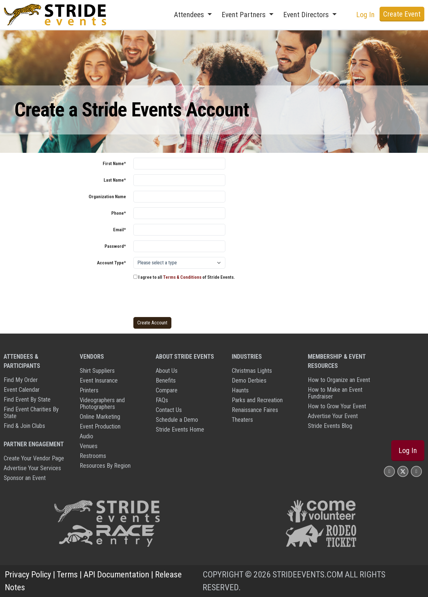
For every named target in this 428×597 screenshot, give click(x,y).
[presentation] (180, 300)
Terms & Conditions (182, 277)
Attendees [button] (190, 14)
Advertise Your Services (32, 468)
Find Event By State (27, 399)
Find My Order (21, 380)
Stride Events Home (180, 429)
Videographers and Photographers (102, 403)
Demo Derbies (249, 380)
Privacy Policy (28, 574)
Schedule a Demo (177, 419)
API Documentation (116, 574)
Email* (119, 229)
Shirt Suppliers (97, 370)
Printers (89, 390)
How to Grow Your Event (337, 406)
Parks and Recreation (257, 400)
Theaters (242, 419)
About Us (167, 370)
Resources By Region (105, 465)
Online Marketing (100, 416)
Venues (88, 446)
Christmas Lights (252, 370)
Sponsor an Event (25, 478)
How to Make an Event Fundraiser (335, 393)
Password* (115, 246)
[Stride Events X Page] (402, 471)
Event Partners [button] (244, 14)
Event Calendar (22, 389)
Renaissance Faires (255, 410)
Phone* (118, 213)
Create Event (402, 14)
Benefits (166, 380)
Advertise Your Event (333, 416)
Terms (67, 574)
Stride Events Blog (330, 425)
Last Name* (115, 180)
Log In (365, 14)
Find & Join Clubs (24, 425)
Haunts (240, 390)
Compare (167, 390)
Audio (86, 436)
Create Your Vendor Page (34, 458)
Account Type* (111, 263)
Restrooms (93, 455)
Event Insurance (99, 380)
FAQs (162, 400)
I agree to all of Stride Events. (184, 277)
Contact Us (169, 410)
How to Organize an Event (339, 380)
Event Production (100, 426)
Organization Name (107, 196)
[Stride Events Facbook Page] (389, 471)
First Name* (114, 163)
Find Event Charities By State (31, 413)
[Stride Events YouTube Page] (416, 471)
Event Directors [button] (307, 14)
